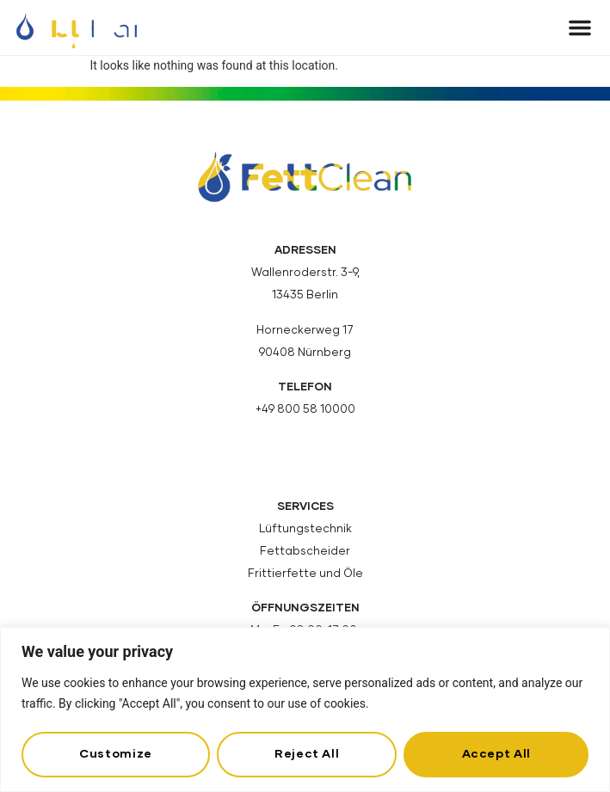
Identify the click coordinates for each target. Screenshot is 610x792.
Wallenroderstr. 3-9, (305, 273)
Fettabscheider (305, 551)
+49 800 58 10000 (305, 409)
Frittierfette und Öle (305, 574)
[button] (580, 27)
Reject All (306, 754)
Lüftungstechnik (305, 529)
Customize (115, 754)
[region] (305, 709)
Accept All (496, 754)
